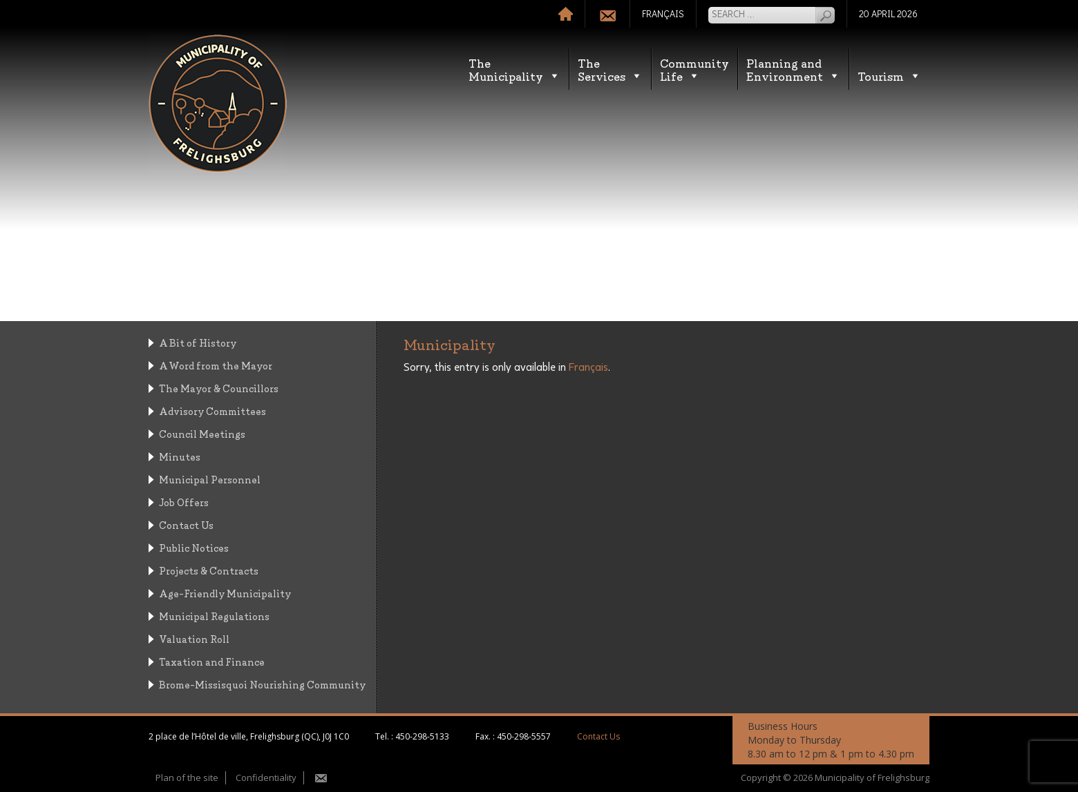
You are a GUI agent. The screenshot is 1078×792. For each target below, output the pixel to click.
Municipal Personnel (210, 478)
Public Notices (194, 547)
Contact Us (186, 524)
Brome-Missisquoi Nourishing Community (262, 683)
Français (588, 367)
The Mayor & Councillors (218, 387)
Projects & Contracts (208, 570)
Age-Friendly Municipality (225, 592)
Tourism (889, 76)
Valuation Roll (194, 638)
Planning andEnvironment (793, 69)
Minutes (179, 456)
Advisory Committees (212, 410)
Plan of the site (186, 777)
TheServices (610, 69)
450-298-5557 (524, 736)
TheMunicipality (514, 69)
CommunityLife (694, 69)
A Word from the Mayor (215, 364)
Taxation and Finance (212, 661)
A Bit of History (197, 342)
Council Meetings (202, 433)
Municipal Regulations (214, 615)
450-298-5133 (422, 736)
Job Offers (184, 501)
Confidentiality (266, 777)
